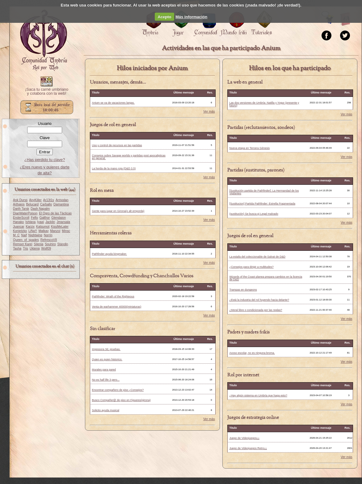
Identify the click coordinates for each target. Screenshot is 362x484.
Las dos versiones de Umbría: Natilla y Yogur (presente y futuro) (264, 104)
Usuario (44, 123)
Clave (45, 137)
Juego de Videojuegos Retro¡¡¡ (248, 448)
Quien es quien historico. (107, 359)
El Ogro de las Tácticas (55, 213)
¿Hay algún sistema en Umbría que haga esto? (258, 395)
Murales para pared (104, 369)
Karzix (30, 226)
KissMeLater (60, 226)
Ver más (209, 111)
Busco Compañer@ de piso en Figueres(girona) (121, 400)
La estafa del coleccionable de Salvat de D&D (257, 256)
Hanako (18, 222)
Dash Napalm (40, 208)
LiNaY (32, 231)
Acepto (164, 16)
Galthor (45, 217)
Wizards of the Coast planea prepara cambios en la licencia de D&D (265, 278)
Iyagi (40, 222)
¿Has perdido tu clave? (44, 159)
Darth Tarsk (21, 208)
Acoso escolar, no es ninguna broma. (252, 352)
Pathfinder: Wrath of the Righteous (113, 296)
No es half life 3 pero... (106, 379)
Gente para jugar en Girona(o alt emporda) (118, 211)
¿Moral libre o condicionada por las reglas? (255, 310)
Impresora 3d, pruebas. (106, 349)
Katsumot (42, 226)
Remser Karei (22, 244)
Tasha (17, 248)
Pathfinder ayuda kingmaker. (109, 253)
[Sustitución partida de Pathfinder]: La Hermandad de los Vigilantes (264, 192)
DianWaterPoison (25, 213)
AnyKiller (35, 200)
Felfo (34, 217)
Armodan (62, 200)
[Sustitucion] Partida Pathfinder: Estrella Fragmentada (262, 203)
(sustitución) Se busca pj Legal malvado (253, 213)
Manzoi (55, 231)
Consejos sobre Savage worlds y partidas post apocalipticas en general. (128, 157)
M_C (16, 235)
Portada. (44, 40)
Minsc (66, 231)
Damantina (61, 204)
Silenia (39, 244)
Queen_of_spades (26, 240)
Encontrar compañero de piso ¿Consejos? (118, 389)
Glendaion (58, 217)
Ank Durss (20, 200)
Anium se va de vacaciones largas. (113, 102)
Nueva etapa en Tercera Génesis (249, 148)
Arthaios (19, 204)
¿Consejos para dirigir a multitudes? (251, 266)
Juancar (18, 226)
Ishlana (30, 222)
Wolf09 (46, 248)
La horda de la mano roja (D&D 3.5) (114, 168)
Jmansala (63, 222)
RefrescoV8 (48, 240)
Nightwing (35, 235)
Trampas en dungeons (243, 289)
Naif (24, 235)
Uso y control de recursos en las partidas (117, 145)
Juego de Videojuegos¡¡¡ (244, 438)
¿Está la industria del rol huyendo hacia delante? (259, 299)
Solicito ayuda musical (105, 410)
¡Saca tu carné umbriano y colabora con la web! (46, 92)
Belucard (32, 204)
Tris (25, 248)
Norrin (48, 235)
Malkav (43, 231)
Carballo (46, 204)
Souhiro (50, 244)
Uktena (35, 248)
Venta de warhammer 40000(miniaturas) (116, 306)
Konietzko (20, 231)
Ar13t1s (48, 200)
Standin (62, 244)
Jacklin (50, 222)
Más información (191, 16)
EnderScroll (21, 217)
